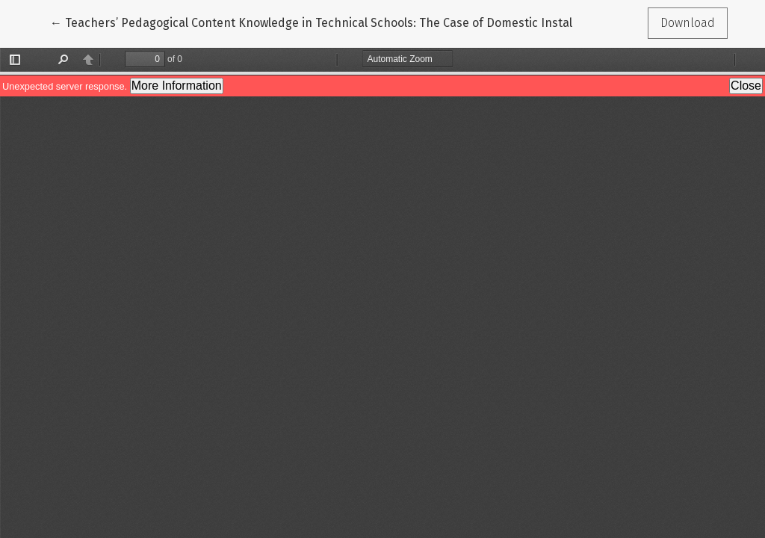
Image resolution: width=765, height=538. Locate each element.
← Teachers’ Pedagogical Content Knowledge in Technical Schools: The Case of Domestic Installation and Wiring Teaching (384, 21)
